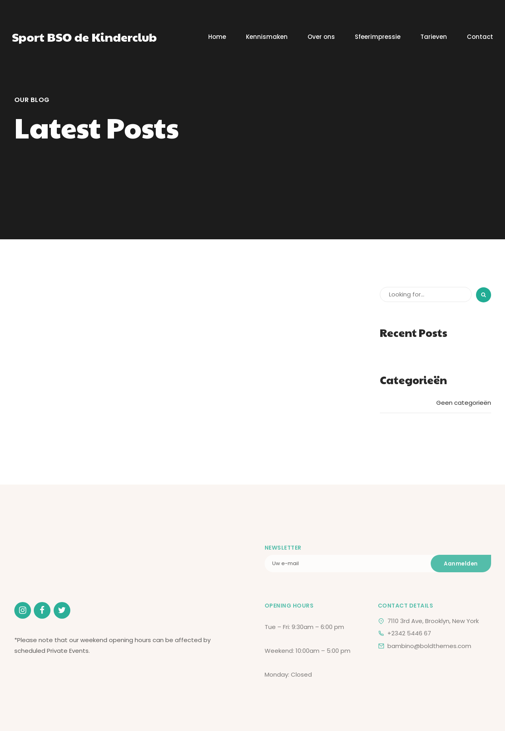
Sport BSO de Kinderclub (84, 37)
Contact (480, 37)
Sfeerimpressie (378, 37)
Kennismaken (267, 37)
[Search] (483, 294)
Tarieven (433, 37)
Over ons (321, 37)
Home (217, 37)
